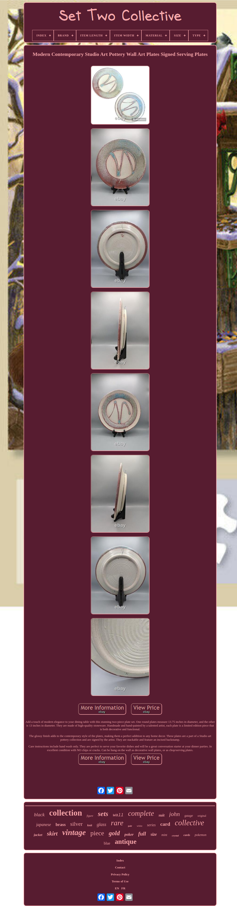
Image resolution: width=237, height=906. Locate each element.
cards (186, 835)
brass (60, 824)
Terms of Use (120, 881)
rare (117, 823)
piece (97, 833)
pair (130, 826)
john (174, 814)
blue (107, 843)
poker (129, 834)
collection (65, 812)
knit (89, 825)
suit (162, 815)
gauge (188, 815)
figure (90, 815)
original (202, 815)
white (139, 825)
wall (118, 815)
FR (123, 888)
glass (101, 824)
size (154, 834)
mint (164, 835)
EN (117, 888)
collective (189, 823)
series (151, 825)
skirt (52, 833)
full (142, 834)
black (39, 814)
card (165, 824)
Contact (120, 867)
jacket (38, 835)
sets (103, 813)
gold (114, 833)
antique (125, 841)
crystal (175, 835)
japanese (43, 824)
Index (120, 860)
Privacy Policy (120, 874)
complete (141, 813)
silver (76, 824)
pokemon (200, 835)
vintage (74, 832)
